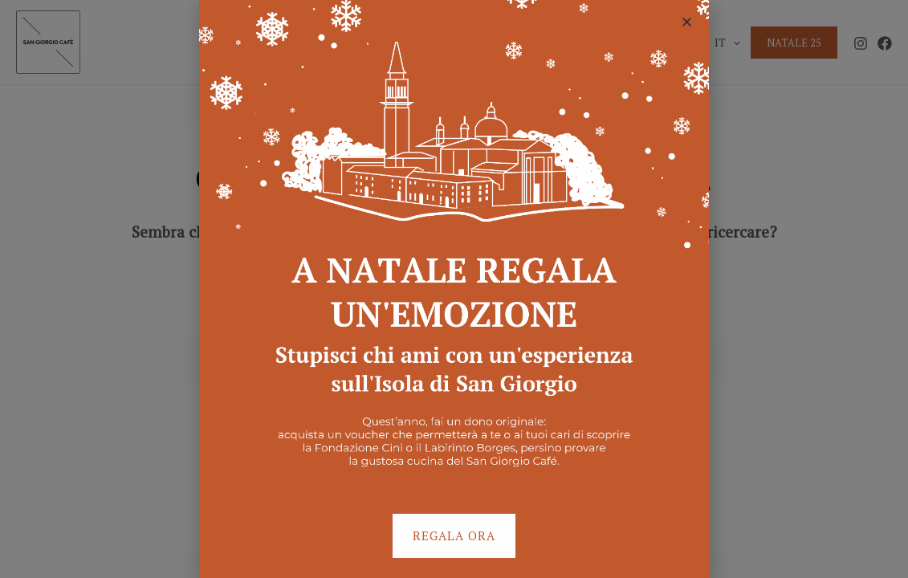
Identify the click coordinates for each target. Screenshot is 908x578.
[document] (454, 289)
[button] (687, 22)
